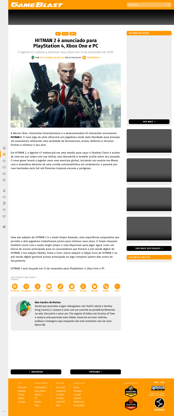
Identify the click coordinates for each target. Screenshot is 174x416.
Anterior (37, 371)
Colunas (21, 402)
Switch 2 (38, 394)
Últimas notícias (139, 33)
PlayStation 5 (40, 387)
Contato (77, 394)
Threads (83, 288)
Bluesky (94, 288)
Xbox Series (40, 391)
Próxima (94, 371)
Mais (117, 288)
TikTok (60, 288)
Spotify (71, 288)
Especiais (22, 387)
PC (58, 34)
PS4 (65, 34)
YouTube (49, 288)
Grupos (106, 288)
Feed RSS (60, 402)
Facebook (15, 288)
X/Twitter (37, 288)
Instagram (26, 288)
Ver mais (149, 121)
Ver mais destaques (148, 248)
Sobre (76, 387)
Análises (22, 391)
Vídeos (21, 398)
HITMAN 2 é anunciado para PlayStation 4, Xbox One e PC (65, 43)
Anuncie (77, 398)
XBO (73, 34)
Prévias (21, 394)
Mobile (37, 402)
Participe (78, 391)
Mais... (37, 405)
